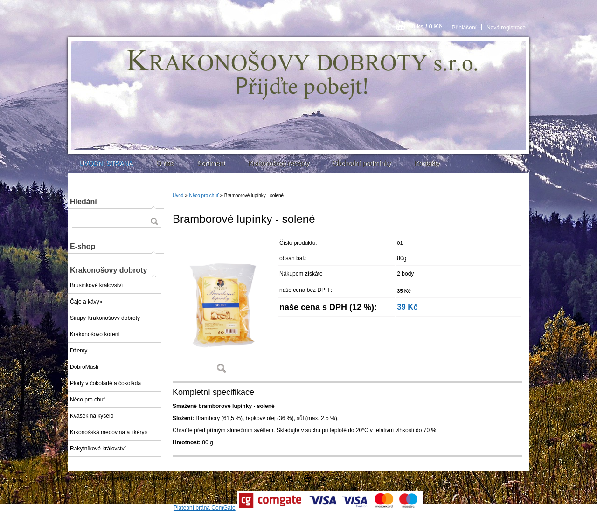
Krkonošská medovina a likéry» (108, 432)
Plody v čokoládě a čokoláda (105, 383)
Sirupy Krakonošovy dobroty (105, 318)
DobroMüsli (84, 367)
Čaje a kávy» (86, 301)
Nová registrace (506, 27)
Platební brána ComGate (205, 507)
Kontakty (426, 163)
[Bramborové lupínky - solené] (221, 307)
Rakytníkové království (98, 448)
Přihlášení (464, 27)
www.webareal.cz (157, 478)
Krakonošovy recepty (278, 163)
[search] (154, 221)
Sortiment (211, 163)
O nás (165, 163)
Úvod (178, 195)
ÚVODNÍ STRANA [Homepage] (106, 163)
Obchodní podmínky (362, 163)
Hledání (83, 202)
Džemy (78, 350)
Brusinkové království (96, 285)
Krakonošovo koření (95, 334)
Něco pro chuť (87, 399)
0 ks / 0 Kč (426, 26)
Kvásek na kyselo (91, 416)
